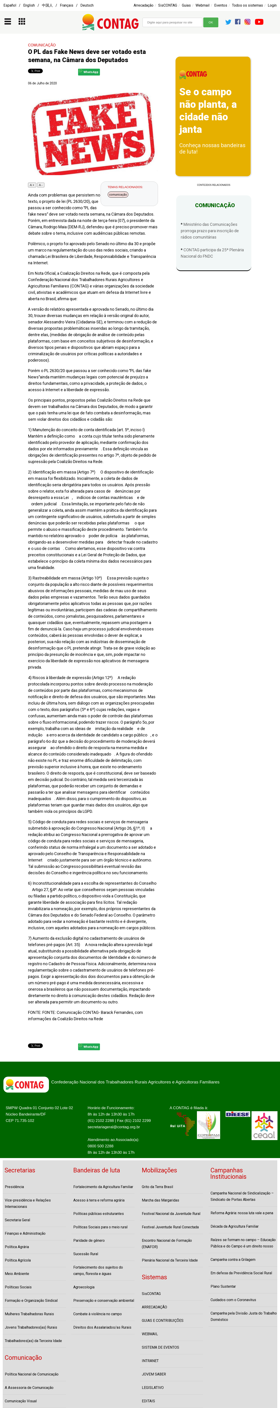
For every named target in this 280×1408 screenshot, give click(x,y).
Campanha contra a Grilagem (233, 1259)
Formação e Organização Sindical (31, 1300)
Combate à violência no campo (97, 1314)
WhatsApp (88, 71)
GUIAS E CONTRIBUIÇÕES (162, 1320)
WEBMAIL (150, 1334)
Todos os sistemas (247, 5)
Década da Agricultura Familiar (235, 1226)
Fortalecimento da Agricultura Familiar (103, 1187)
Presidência (14, 1187)
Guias (186, 5)
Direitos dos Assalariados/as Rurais (102, 1327)
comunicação (118, 194)
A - (41, 185)
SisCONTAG (167, 5)
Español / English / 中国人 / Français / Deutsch (48, 5)
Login (272, 5)
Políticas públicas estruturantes (98, 1214)
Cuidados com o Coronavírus (233, 1300)
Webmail (202, 5)
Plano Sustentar (223, 1286)
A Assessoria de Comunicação (29, 1387)
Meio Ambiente (17, 1274)
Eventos (220, 5)
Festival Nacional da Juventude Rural (171, 1214)
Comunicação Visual (21, 1401)
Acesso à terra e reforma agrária (99, 1200)
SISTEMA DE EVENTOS (160, 1347)
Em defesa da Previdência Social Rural (241, 1273)
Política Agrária (17, 1247)
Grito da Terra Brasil (157, 1187)
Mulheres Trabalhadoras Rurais (29, 1314)
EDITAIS (148, 1401)
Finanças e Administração (25, 1233)
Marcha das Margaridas (160, 1200)
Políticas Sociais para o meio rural (100, 1227)
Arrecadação (143, 5)
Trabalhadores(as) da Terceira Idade (33, 1341)
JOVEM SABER (154, 1374)
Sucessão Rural (85, 1254)
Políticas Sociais (18, 1287)
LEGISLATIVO (153, 1387)
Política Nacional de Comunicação (32, 1374)
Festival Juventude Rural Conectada (170, 1227)
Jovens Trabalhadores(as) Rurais (31, 1327)
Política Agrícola (18, 1260)
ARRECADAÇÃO (154, 1307)
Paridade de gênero (89, 1240)
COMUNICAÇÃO (42, 45)
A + (32, 185)
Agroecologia (83, 1287)
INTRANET (150, 1361)
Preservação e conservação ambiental (103, 1300)
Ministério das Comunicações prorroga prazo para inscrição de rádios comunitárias (210, 230)
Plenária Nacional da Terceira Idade (170, 1260)
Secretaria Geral (17, 1220)
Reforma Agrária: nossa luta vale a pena (242, 1213)
